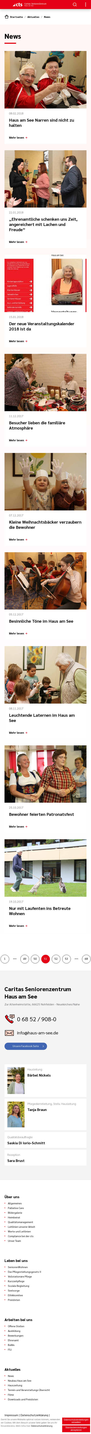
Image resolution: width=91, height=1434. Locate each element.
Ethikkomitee (15, 1295)
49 (24, 959)
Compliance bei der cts (21, 1236)
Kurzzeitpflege (16, 1281)
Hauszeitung (15, 1385)
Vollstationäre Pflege (20, 1276)
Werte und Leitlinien (19, 1231)
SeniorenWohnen (18, 1267)
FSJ (10, 1349)
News (47, 16)
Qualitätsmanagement (20, 1222)
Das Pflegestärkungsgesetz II (24, 1271)
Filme (11, 1394)
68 (86, 959)
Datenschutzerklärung (34, 1415)
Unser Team (14, 1240)
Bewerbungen (15, 1335)
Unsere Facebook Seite (26, 1046)
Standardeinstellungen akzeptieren (76, 1428)
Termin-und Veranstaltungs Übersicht (29, 1389)
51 (45, 959)
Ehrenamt (13, 1340)
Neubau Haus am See (19, 1380)
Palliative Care (16, 1208)
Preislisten (14, 1299)
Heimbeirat (14, 1217)
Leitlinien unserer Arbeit (21, 1226)
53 (66, 959)
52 (56, 959)
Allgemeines (15, 1203)
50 (35, 959)
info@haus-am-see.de (37, 1032)
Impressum (12, 1415)
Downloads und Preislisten (23, 1399)
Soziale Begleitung (18, 1285)
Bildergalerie (15, 1212)
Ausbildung (14, 1330)
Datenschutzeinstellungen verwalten (76, 1421)
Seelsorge (14, 1290)
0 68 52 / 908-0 (36, 1018)
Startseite (16, 16)
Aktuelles (33, 16)
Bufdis (11, 1344)
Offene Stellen (16, 1326)
